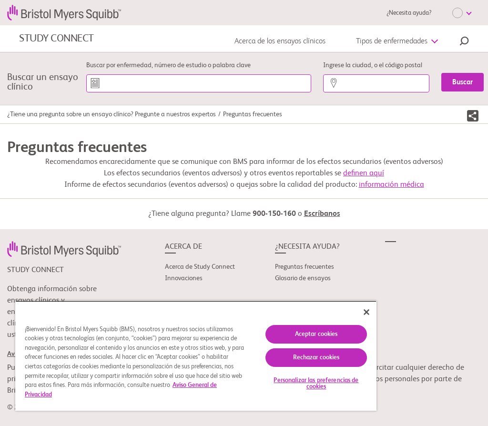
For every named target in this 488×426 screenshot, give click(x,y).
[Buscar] (462, 82)
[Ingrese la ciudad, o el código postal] (376, 83)
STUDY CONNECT (56, 38)
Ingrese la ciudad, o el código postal (372, 65)
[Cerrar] (366, 312)
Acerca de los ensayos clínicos (279, 41)
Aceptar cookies (316, 334)
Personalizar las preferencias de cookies (316, 383)
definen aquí (363, 173)
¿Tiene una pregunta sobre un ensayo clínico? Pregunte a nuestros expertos (111, 114)
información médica (391, 185)
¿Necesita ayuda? (408, 13)
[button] (464, 42)
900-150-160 (274, 214)
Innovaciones (184, 278)
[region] (195, 356)
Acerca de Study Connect (200, 267)
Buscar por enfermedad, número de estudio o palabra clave (168, 65)
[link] (64, 249)
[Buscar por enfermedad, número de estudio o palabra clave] (198, 83)
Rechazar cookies (316, 358)
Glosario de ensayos (303, 278)
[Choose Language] (461, 13)
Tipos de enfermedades (391, 41)
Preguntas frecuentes (304, 267)
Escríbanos (322, 214)
